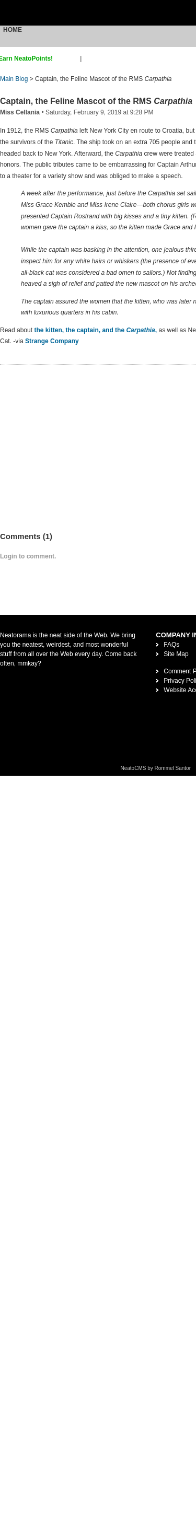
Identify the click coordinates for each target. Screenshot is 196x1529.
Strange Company (52, 341)
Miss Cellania (20, 112)
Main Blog (14, 79)
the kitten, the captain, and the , (96, 330)
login (90, 58)
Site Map (176, 654)
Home (12, 29)
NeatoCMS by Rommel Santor (156, 768)
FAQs (171, 644)
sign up (68, 58)
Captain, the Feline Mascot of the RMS (96, 101)
